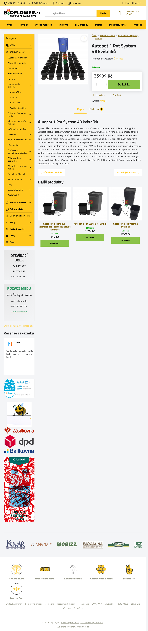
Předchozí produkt (51, 172)
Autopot (103, 100)
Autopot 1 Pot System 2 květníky (125, 225)
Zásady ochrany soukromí (91, 622)
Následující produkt (128, 172)
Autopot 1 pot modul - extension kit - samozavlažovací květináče (54, 226)
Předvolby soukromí (70, 622)
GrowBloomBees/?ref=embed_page (19, 325)
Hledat (103, 13)
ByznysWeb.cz (83, 626)
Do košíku (124, 84)
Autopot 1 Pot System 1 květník (90, 223)
